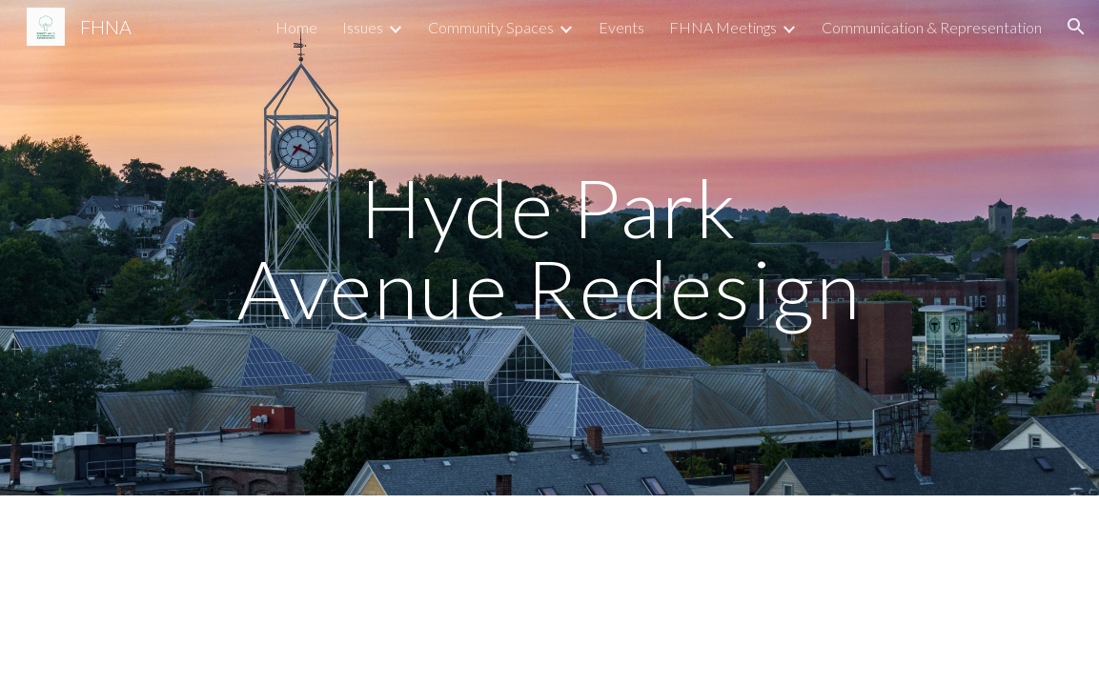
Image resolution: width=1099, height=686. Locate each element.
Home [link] (296, 27)
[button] (1076, 27)
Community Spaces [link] (491, 27)
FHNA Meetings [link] (723, 27)
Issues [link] (362, 27)
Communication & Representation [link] (932, 27)
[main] (549, 248)
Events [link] (621, 27)
